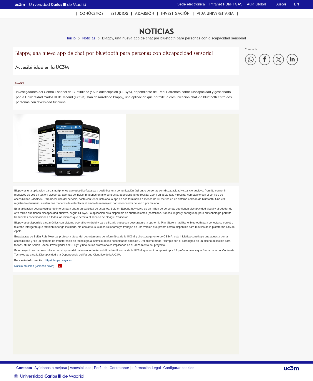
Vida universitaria (215, 13)
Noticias (88, 38)
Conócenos (92, 13)
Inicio (71, 38)
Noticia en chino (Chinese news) (34, 266)
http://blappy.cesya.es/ (58, 260)
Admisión (144, 13)
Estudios (119, 13)
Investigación (175, 13)
